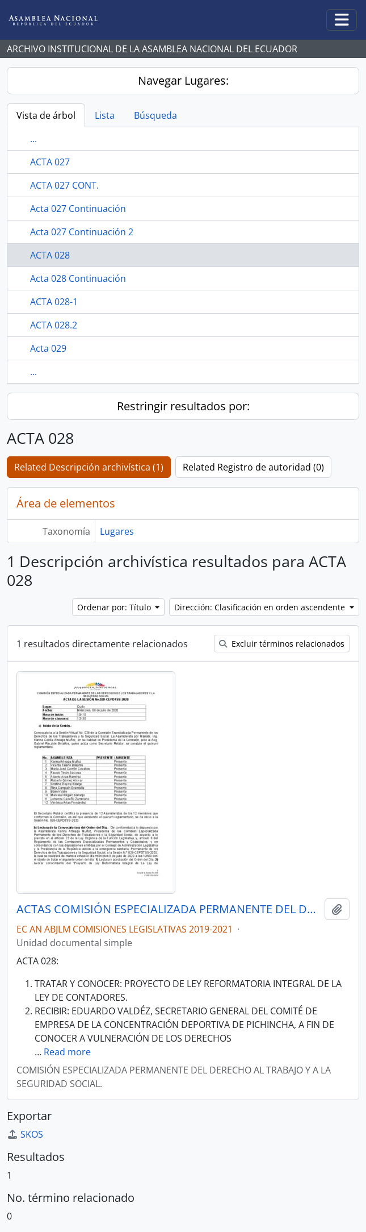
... (33, 138)
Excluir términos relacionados (281, 643)
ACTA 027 (50, 162)
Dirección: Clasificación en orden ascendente (260, 607)
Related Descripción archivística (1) (88, 467)
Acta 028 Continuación (78, 278)
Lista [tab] (105, 115)
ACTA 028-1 (54, 301)
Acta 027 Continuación (78, 208)
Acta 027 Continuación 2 (81, 232)
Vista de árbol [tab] (45, 115)
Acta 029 (48, 348)
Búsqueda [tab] (155, 115)
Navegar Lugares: (183, 80)
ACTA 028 (50, 255)
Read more (67, 1052)
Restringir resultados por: (183, 406)
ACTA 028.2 (53, 325)
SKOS (25, 1134)
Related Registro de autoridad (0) (253, 467)
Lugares (117, 531)
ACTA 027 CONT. (64, 185)
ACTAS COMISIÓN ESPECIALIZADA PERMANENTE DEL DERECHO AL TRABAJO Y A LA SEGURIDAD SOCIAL (168, 909)
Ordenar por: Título (115, 607)
